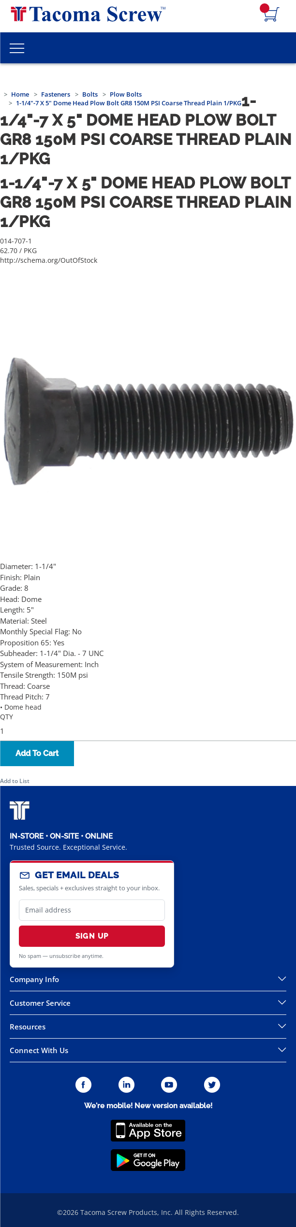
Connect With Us (39, 1050)
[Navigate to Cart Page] (271, 15)
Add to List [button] (15, 781)
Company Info (34, 979)
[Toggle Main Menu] (17, 48)
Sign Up (91, 936)
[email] (92, 910)
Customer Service (40, 1003)
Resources (27, 1026)
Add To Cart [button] (37, 753)
